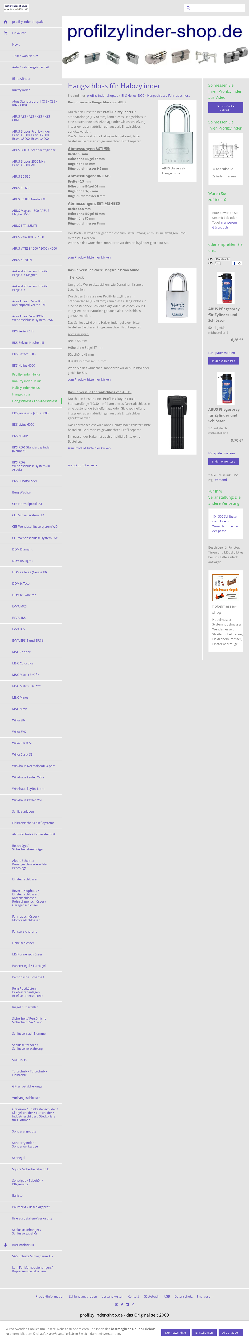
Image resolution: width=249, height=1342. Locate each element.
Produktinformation (50, 1296)
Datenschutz (183, 1296)
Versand (221, 480)
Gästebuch (151, 1296)
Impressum (205, 1296)
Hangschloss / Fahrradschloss (168, 95)
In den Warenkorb (223, 361)
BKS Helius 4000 (132, 95)
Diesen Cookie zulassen (226, 108)
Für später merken (221, 353)
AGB (167, 1296)
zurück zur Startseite (82, 465)
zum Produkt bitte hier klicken (89, 257)
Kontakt (133, 1296)
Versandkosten (112, 1296)
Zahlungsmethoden (83, 1296)
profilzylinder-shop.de (102, 95)
